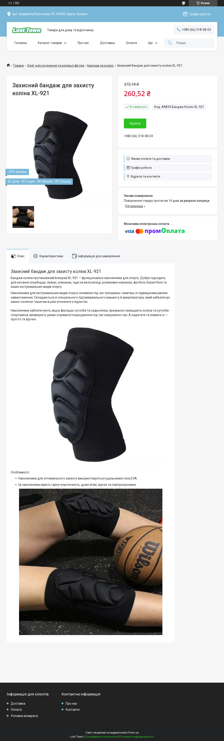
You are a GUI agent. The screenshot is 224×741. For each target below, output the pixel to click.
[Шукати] (170, 43)
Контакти (73, 709)
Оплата (131, 43)
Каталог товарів (50, 43)
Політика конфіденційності (137, 736)
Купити (135, 123)
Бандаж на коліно (100, 65)
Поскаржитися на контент (101, 736)
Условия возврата (24, 716)
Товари (18, 65)
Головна (21, 43)
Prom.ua (133, 732)
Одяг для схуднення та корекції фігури (55, 65)
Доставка (107, 43)
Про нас (83, 43)
